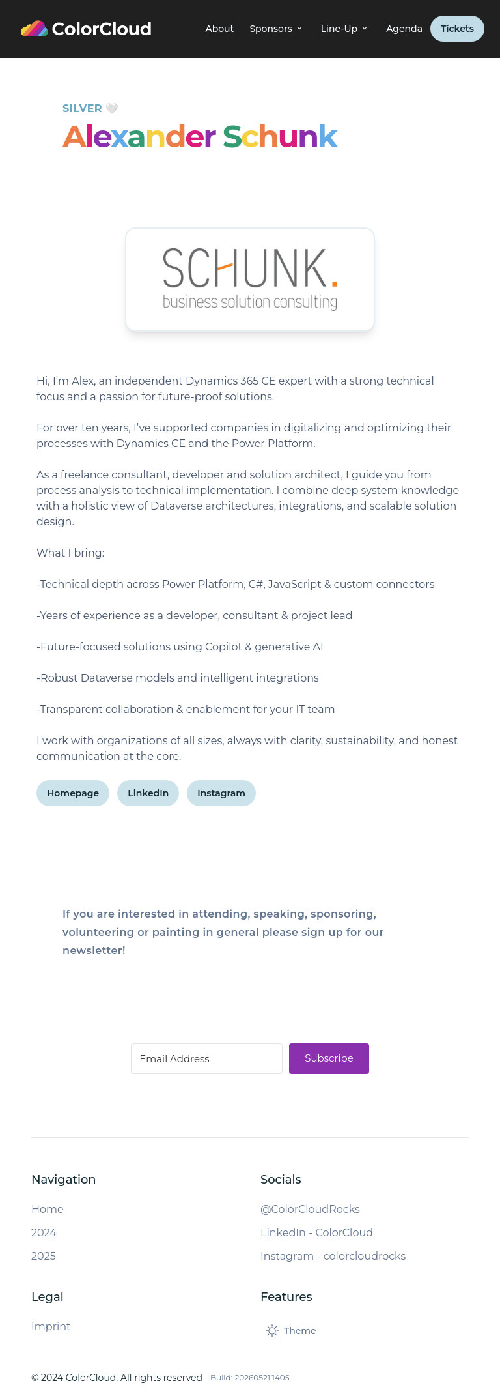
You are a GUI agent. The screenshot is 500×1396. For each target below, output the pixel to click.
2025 (43, 1256)
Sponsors (277, 29)
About (219, 29)
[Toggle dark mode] (291, 1331)
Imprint (51, 1326)
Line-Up (345, 29)
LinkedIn (148, 793)
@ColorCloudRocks (310, 1209)
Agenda (404, 29)
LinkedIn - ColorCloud (316, 1233)
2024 (44, 1233)
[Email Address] (207, 1058)
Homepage (73, 793)
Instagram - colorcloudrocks (333, 1256)
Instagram (221, 793)
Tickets (457, 29)
